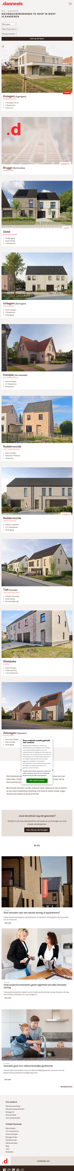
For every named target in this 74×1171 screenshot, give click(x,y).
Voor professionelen (13, 1118)
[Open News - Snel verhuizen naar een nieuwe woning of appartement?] (37, 891)
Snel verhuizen (11, 1115)
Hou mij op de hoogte (37, 829)
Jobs (7, 1149)
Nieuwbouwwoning (13, 1106)
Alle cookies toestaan (37, 780)
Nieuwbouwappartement (15, 1109)
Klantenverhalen (12, 1143)
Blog (7, 1146)
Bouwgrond (10, 1112)
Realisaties (10, 1152)
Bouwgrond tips (11, 1137)
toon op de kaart (37, 38)
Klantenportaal (11, 1140)
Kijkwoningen (11, 1128)
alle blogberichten (66, 1086)
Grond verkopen (12, 1134)
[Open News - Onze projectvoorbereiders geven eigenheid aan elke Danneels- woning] (37, 964)
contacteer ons (43, 1161)
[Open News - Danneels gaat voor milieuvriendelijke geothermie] (37, 1046)
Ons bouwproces (12, 1131)
